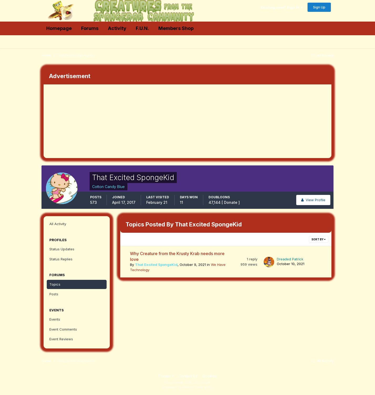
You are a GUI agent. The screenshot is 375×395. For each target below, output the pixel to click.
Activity (117, 28)
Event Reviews (61, 339)
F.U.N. (142, 28)
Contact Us (188, 376)
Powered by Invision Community (187, 387)
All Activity (57, 224)
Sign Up (319, 7)
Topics (54, 284)
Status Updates (61, 249)
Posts (53, 294)
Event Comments (63, 329)
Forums (89, 28)
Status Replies (60, 259)
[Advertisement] (139, 121)
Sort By (318, 239)
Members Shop (176, 28)
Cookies (209, 376)
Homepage (59, 28)
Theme (166, 376)
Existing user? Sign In (282, 7)
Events (54, 319)
